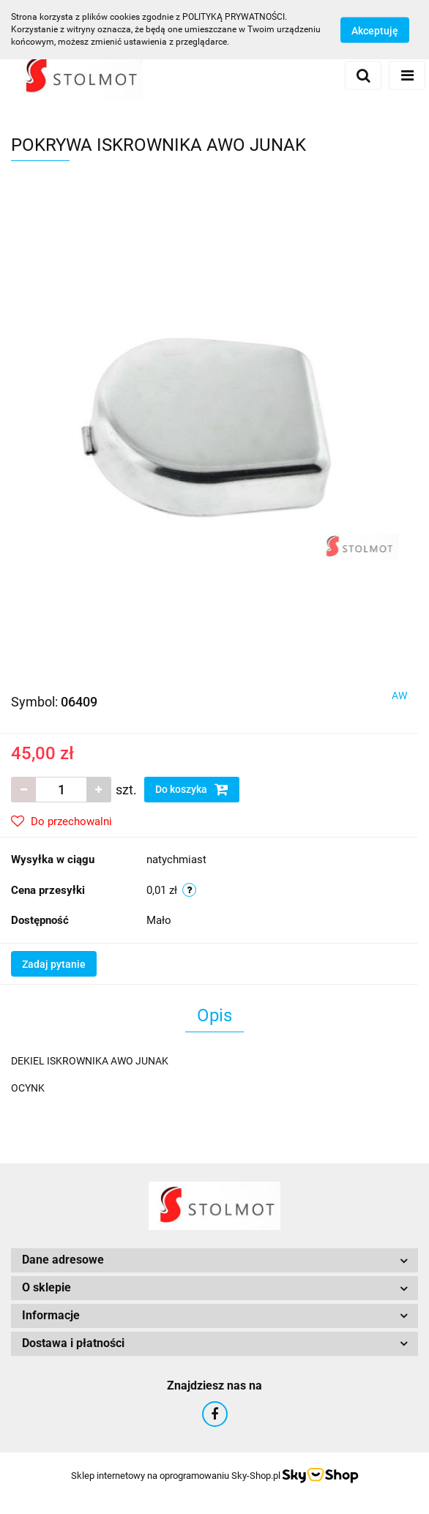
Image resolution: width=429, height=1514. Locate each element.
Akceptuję (374, 30)
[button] (214, 1260)
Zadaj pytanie (54, 964)
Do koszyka (191, 789)
